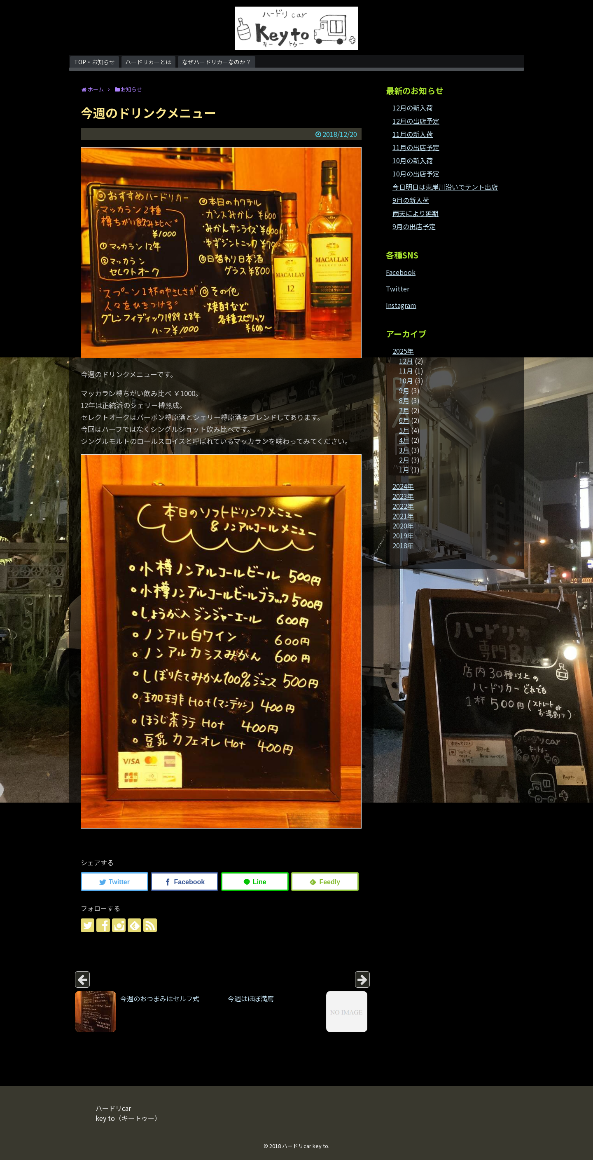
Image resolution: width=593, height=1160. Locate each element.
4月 (404, 440)
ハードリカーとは (148, 62)
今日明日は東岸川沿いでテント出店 (445, 187)
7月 (404, 410)
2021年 (403, 516)
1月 (404, 469)
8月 (404, 400)
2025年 (403, 351)
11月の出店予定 (415, 147)
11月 (406, 371)
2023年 (403, 496)
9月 (404, 390)
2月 (404, 460)
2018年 (403, 545)
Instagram (401, 305)
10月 (406, 380)
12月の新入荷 (412, 108)
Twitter (397, 289)
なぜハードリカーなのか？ (216, 62)
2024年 (403, 486)
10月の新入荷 (412, 160)
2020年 (403, 526)
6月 (404, 420)
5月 (404, 430)
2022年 (403, 506)
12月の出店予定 (415, 121)
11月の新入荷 (412, 134)
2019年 (403, 535)
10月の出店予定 (415, 173)
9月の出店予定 (414, 226)
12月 (406, 361)
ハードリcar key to (305, 1146)
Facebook (401, 272)
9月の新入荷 (410, 200)
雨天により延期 (415, 213)
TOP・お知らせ (94, 62)
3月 (404, 450)
